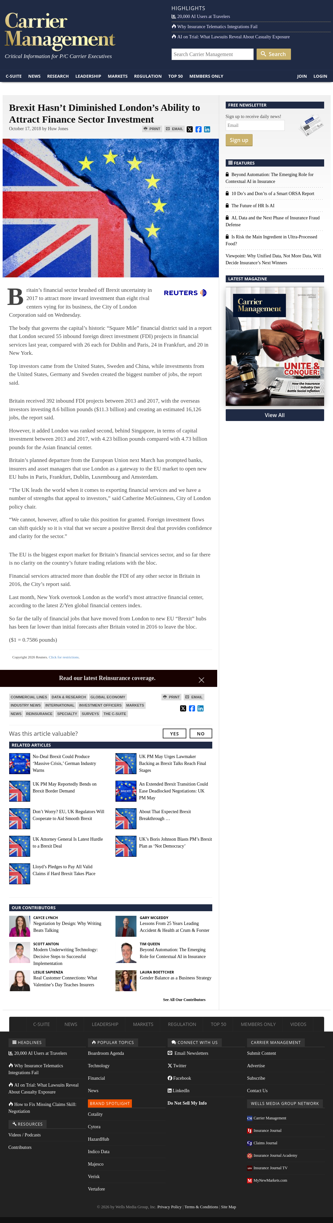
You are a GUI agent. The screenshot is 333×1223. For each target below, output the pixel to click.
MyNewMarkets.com (267, 1180)
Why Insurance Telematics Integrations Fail (215, 26)
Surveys (90, 714)
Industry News (26, 705)
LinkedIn (179, 1090)
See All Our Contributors (184, 999)
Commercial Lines (29, 697)
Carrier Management (266, 1118)
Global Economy (108, 697)
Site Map (228, 1207)
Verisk (94, 1176)
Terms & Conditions (201, 1207)
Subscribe (256, 1078)
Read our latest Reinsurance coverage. (107, 678)
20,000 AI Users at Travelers (201, 16)
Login (320, 76)
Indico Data (99, 1151)
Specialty (67, 714)
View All (274, 415)
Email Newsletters (188, 1053)
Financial (96, 1078)
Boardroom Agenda (106, 1053)
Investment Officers (100, 705)
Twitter (177, 1065)
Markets (117, 76)
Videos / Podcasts (25, 1135)
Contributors (20, 1147)
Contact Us (257, 1090)
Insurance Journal (264, 1130)
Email (174, 129)
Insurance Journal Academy (272, 1155)
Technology (99, 1065)
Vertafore (96, 1189)
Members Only (206, 76)
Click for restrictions (64, 657)
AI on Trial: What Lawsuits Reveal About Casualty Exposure (231, 36)
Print (152, 129)
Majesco (95, 1164)
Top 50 (175, 76)
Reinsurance (39, 714)
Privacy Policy (169, 1207)
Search (273, 54)
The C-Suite (114, 714)
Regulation (148, 76)
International (59, 705)
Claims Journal (262, 1143)
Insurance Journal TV (267, 1168)
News (34, 76)
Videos (298, 1024)
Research (58, 76)
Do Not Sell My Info (187, 1103)
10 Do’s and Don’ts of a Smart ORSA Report (270, 193)
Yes (174, 734)
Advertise (256, 1065)
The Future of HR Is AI (250, 205)
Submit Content (261, 1053)
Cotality (95, 1114)
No (201, 734)
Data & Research (69, 697)
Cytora (94, 1126)
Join (302, 76)
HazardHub (98, 1139)
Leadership (88, 76)
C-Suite (14, 76)
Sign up (239, 140)
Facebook (179, 1078)
